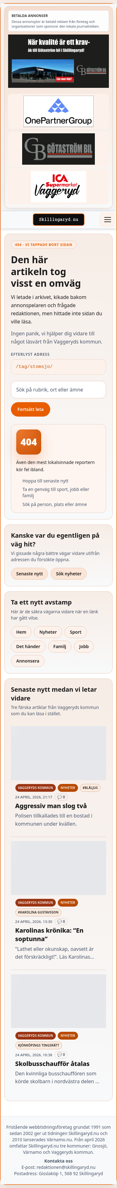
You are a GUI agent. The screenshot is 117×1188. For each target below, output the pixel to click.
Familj (59, 646)
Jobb (84, 646)
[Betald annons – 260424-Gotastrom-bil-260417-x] (58, 61)
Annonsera (27, 661)
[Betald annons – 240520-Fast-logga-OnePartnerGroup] (58, 111)
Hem (21, 632)
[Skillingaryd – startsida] (58, 219)
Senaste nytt (29, 574)
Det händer (28, 646)
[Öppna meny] (107, 219)
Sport (75, 632)
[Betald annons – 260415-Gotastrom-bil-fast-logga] (58, 148)
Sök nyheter (68, 574)
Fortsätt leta (30, 409)
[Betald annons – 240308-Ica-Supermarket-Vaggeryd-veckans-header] (58, 186)
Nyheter (48, 632)
